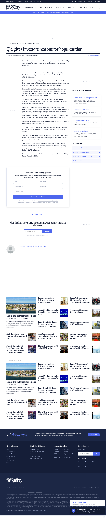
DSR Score (9, 465)
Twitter (26, 1)
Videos (92, 7)
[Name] (25, 182)
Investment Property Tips (37, 451)
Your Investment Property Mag (16, 55)
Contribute (97, 1)
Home (8, 43)
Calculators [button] (82, 7)
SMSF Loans (69, 12)
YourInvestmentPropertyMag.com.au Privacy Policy (27, 202)
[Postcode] (51, 187)
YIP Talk (8, 462)
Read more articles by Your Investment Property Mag (32, 246)
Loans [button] (71, 7)
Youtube (39, 1)
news (13, 43)
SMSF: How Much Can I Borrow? (63, 457)
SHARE (93, 55)
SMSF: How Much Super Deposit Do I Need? (64, 454)
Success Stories (10, 453)
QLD (79, 466)
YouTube (97, 487)
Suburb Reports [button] (31, 7)
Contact (14, 487)
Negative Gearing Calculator (61, 451)
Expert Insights (10, 451)
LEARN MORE (94, 434)
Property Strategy (35, 456)
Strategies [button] (59, 7)
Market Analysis (10, 456)
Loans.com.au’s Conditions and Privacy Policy (49, 202)
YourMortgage (43, 510)
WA (86, 461)
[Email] (38, 192)
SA (85, 464)
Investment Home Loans (57, 12)
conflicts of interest (89, 497)
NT (85, 466)
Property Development (36, 458)
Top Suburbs (81, 449)
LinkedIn (32, 1)
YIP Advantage (72, 1)
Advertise (89, 1)
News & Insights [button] (46, 7)
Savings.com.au (27, 510)
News (7, 449)
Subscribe (47, 231)
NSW (79, 461)
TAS (93, 464)
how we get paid (10, 498)
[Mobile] (25, 187)
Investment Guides (35, 453)
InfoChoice (35, 510)
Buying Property (34, 449)
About (8, 487)
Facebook (20, 1)
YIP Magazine (81, 1)
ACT (93, 461)
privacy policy (45, 235)
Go (96, 453)
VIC (79, 464)
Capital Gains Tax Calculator (61, 449)
